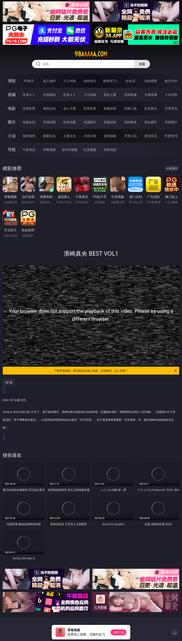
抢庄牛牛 (171, 81)
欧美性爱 (90, 108)
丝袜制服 (130, 94)
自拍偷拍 (49, 94)
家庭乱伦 (49, 136)
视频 (12, 94)
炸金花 (130, 81)
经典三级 (130, 108)
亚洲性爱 (29, 108)
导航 (12, 149)
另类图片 (171, 122)
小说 (12, 135)
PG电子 (29, 81)
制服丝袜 (110, 108)
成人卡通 (69, 108)
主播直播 (150, 94)
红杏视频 (90, 149)
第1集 (9, 382)
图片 (12, 122)
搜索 (142, 64)
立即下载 (118, 632)
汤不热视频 (69, 149)
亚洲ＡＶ (29, 94)
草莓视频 (49, 149)
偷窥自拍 (29, 122)
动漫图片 (90, 122)
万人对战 (69, 81)
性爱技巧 (171, 136)
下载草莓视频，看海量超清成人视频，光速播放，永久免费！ (115, 370)
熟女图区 (150, 122)
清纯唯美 (130, 122)
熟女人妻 (110, 94)
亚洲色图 (49, 122)
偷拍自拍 (49, 108)
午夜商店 (29, 149)
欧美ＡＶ (69, 94)
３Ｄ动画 (90, 94)
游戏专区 (90, 81)
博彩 (12, 80)
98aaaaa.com (90, 54)
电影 (12, 108)
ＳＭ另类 (171, 94)
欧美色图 (69, 122)
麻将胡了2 (110, 81)
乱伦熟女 (150, 108)
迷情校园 (110, 136)
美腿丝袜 (110, 122)
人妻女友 (69, 136)
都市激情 (29, 136)
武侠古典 (90, 136)
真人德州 (49, 81)
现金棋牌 (150, 81)
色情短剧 (110, 149)
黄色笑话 (150, 136)
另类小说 (130, 136)
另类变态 (171, 108)
